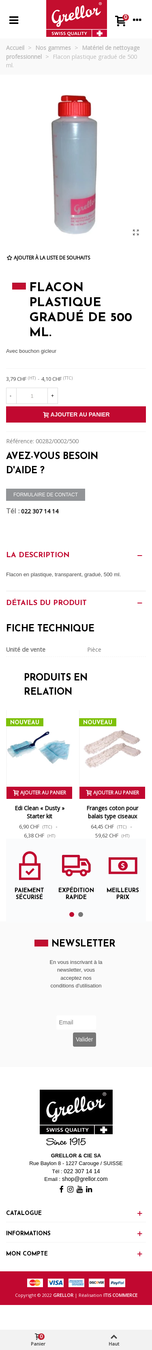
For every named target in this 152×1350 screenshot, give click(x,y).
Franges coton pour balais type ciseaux (112, 812)
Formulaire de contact (45, 495)
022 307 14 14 (39, 511)
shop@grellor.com (85, 1179)
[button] (71, 914)
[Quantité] (32, 396)
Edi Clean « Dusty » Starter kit (39, 812)
